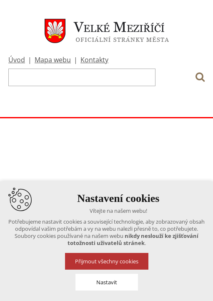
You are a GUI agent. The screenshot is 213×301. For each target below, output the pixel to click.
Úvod (16, 59)
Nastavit (106, 282)
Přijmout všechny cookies (106, 261)
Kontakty (94, 59)
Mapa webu (53, 59)
